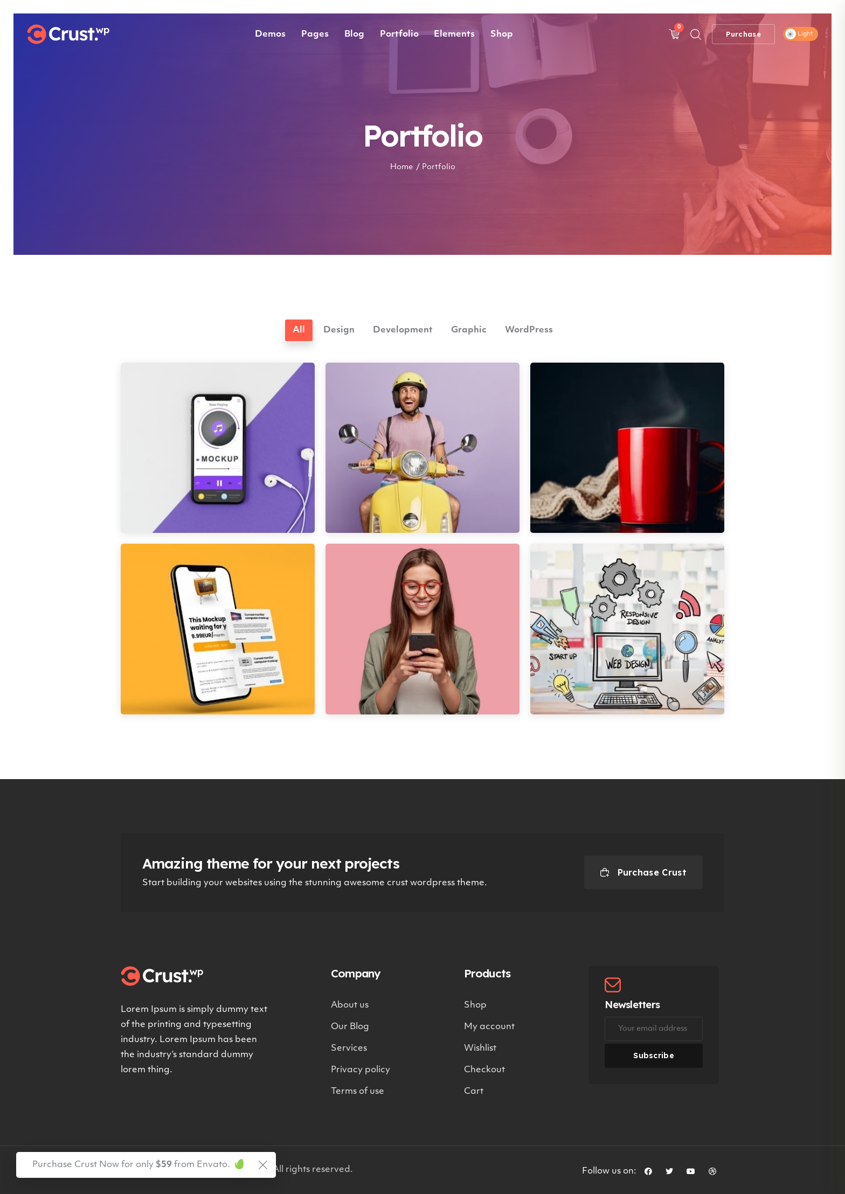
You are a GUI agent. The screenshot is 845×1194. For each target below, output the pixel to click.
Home (401, 167)
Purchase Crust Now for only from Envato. (131, 1165)
